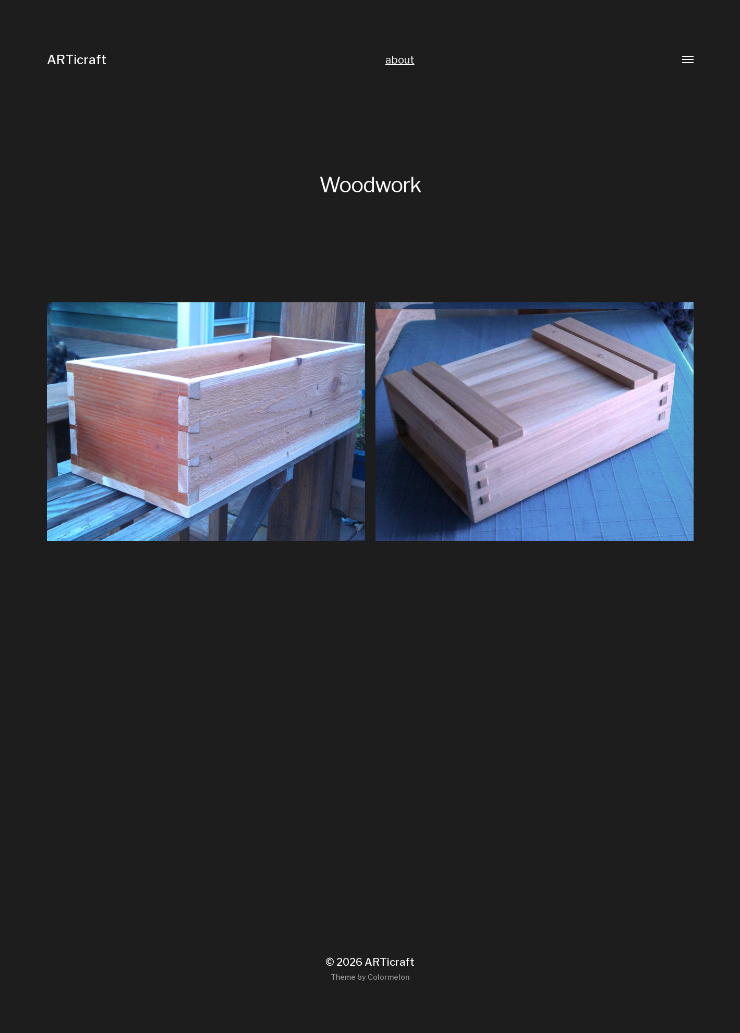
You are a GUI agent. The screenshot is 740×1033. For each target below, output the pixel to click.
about (400, 60)
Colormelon (388, 977)
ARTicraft (76, 59)
